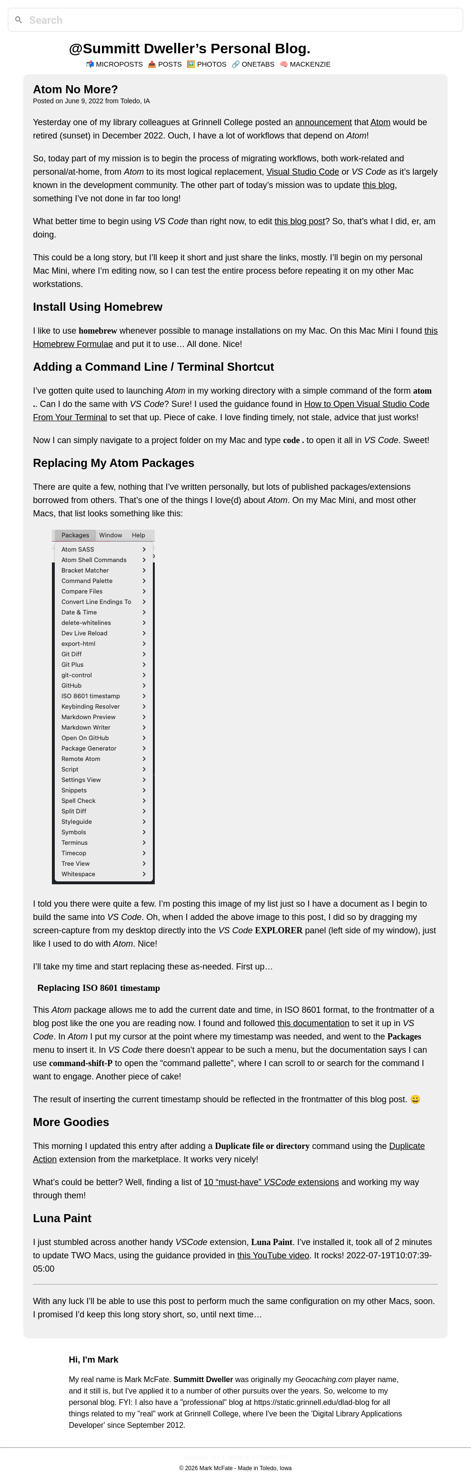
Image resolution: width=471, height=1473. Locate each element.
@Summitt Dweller (132, 48)
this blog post (300, 221)
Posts (170, 64)
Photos (212, 64)
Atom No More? (75, 89)
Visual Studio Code (302, 172)
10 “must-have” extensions (271, 1182)
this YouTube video (273, 1255)
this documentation (314, 1023)
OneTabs (258, 64)
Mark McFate (216, 1468)
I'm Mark (101, 1359)
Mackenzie (310, 64)
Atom (381, 122)
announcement (323, 122)
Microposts (119, 64)
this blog (379, 185)
